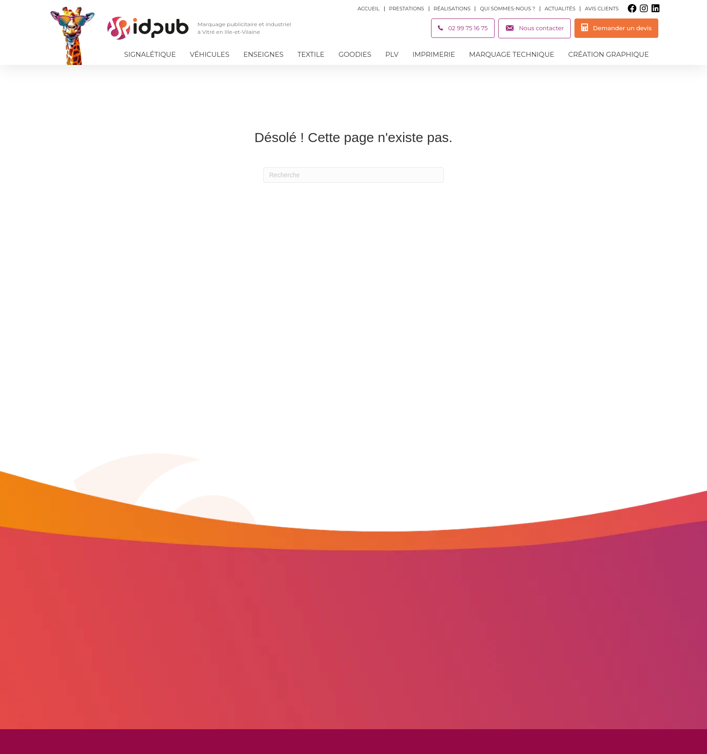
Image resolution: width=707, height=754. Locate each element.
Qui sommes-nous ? (507, 8)
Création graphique (608, 54)
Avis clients (602, 8)
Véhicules (210, 54)
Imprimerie (434, 54)
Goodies (355, 54)
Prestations (406, 8)
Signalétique (150, 54)
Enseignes (263, 54)
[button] (632, 8)
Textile (311, 54)
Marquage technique (511, 54)
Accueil (369, 8)
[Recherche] (353, 175)
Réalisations (452, 8)
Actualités (560, 8)
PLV (392, 54)
